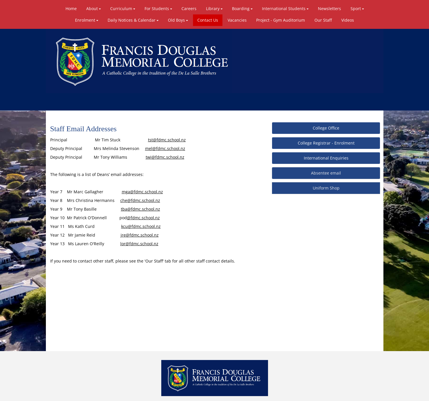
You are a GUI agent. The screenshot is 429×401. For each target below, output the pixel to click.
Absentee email (326, 173)
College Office (326, 128)
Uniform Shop (326, 188)
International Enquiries (326, 158)
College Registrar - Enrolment (326, 143)
